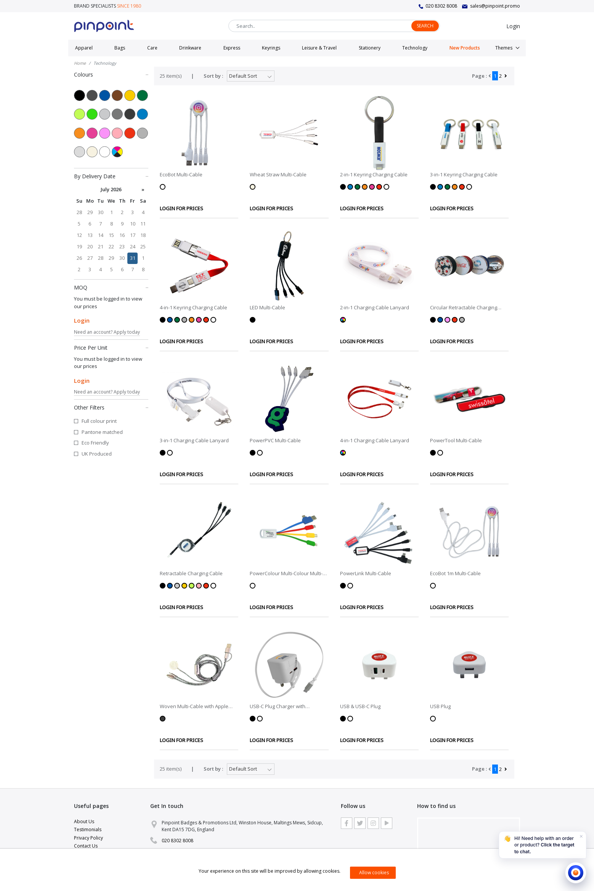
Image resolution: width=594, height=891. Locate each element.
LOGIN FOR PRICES (181, 208)
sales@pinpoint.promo (495, 6)
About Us (84, 821)
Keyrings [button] (271, 48)
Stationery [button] (369, 48)
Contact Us (86, 846)
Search (425, 25)
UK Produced (97, 453)
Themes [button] (503, 48)
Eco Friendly (95, 442)
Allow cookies (374, 872)
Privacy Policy (88, 838)
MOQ (111, 287)
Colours (111, 74)
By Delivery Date (111, 176)
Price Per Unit (111, 347)
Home (80, 63)
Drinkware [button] (190, 48)
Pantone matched (102, 432)
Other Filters (111, 407)
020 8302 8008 (441, 6)
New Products (465, 48)
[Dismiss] (581, 836)
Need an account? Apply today (107, 332)
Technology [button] (414, 48)
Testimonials (87, 829)
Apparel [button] (84, 48)
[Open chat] (575, 872)
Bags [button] (119, 48)
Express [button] (231, 48)
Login (513, 26)
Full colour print (99, 421)
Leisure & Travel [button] (319, 48)
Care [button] (152, 48)
